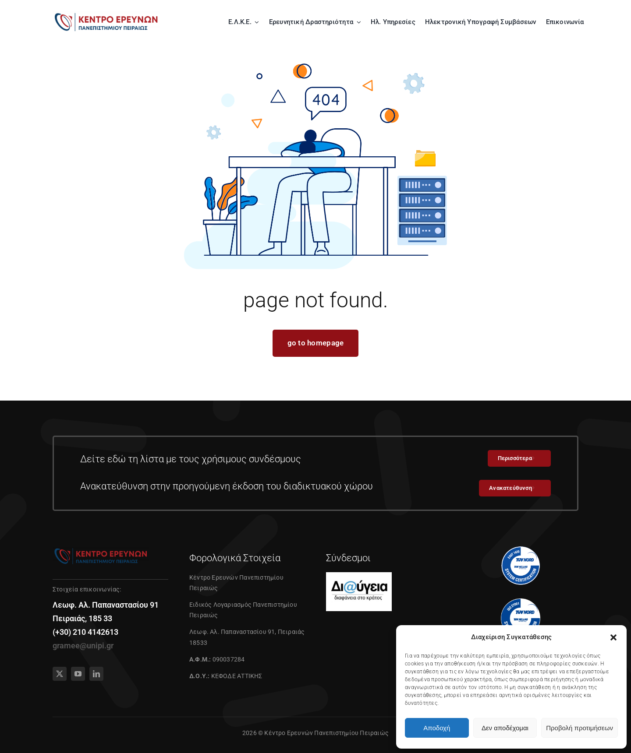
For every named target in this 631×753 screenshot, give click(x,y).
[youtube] (78, 674)
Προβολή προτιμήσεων (579, 728)
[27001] (520, 602)
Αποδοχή (436, 728)
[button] (613, 637)
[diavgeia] (359, 575)
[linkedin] (96, 674)
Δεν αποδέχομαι (505, 728)
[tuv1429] (520, 549)
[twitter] (60, 674)
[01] (106, 14)
